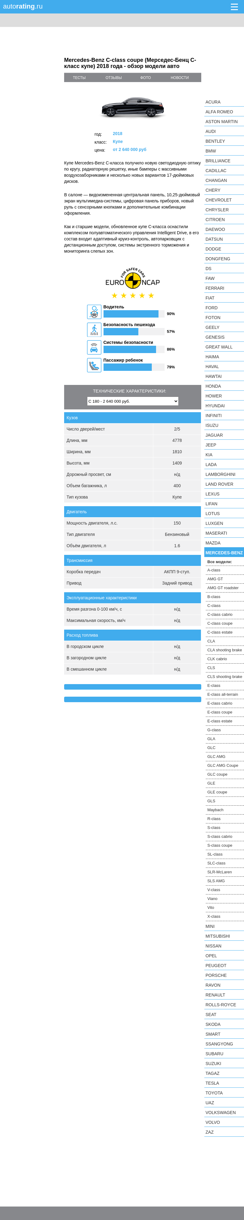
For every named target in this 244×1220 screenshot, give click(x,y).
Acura (213, 102)
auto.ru (23, 6)
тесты (79, 78)
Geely (213, 327)
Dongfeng (218, 258)
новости (180, 78)
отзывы (114, 78)
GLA (211, 738)
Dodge (213, 249)
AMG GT (215, 579)
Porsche (216, 975)
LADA (211, 464)
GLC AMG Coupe (222, 765)
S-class (213, 827)
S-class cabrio (219, 836)
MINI (210, 926)
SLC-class (216, 863)
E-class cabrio (219, 703)
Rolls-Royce (221, 1004)
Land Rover (219, 484)
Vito (210, 907)
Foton (213, 317)
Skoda (213, 1024)
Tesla (212, 1083)
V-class (213, 889)
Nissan (213, 945)
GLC (211, 747)
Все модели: (219, 561)
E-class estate (219, 721)
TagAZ (213, 1073)
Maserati (216, 533)
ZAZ (209, 1132)
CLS (211, 667)
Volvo (213, 1122)
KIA (209, 454)
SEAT (211, 1014)
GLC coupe (217, 774)
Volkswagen (221, 1112)
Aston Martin (222, 121)
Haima (212, 356)
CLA (211, 641)
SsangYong (219, 1043)
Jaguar (214, 435)
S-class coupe (219, 845)
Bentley (215, 141)
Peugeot (216, 965)
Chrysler (217, 209)
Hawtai (214, 376)
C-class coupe (219, 623)
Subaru (214, 1053)
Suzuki (213, 1063)
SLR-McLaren (219, 872)
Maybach (215, 810)
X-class (213, 916)
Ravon (213, 985)
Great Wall (219, 347)
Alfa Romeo (219, 111)
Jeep (211, 444)
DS (208, 268)
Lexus (213, 493)
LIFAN (211, 503)
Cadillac (216, 170)
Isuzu (212, 425)
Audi (211, 131)
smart (213, 1034)
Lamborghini (220, 474)
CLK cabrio (217, 659)
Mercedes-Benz (224, 552)
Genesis (215, 337)
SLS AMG (216, 881)
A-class (213, 570)
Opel (211, 955)
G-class (214, 730)
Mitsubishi (218, 936)
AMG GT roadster (223, 588)
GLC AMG (216, 756)
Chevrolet (219, 200)
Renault (215, 994)
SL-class (215, 854)
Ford (212, 307)
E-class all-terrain (222, 694)
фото (145, 78)
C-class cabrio (219, 614)
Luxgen (214, 523)
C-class (213, 605)
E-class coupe (219, 712)
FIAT (210, 298)
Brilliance (218, 160)
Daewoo (215, 229)
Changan (216, 180)
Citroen (215, 219)
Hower (214, 395)
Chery (213, 190)
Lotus (213, 513)
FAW (210, 278)
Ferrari (215, 288)
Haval (212, 366)
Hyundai (215, 405)
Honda (213, 386)
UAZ (210, 1102)
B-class (213, 596)
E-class (213, 685)
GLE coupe (217, 792)
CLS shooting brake (224, 676)
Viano (212, 898)
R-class (213, 818)
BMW (211, 151)
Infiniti (214, 415)
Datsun (214, 239)
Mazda (213, 542)
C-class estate (219, 632)
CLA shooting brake (224, 650)
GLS (211, 801)
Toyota (214, 1092)
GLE (211, 783)
